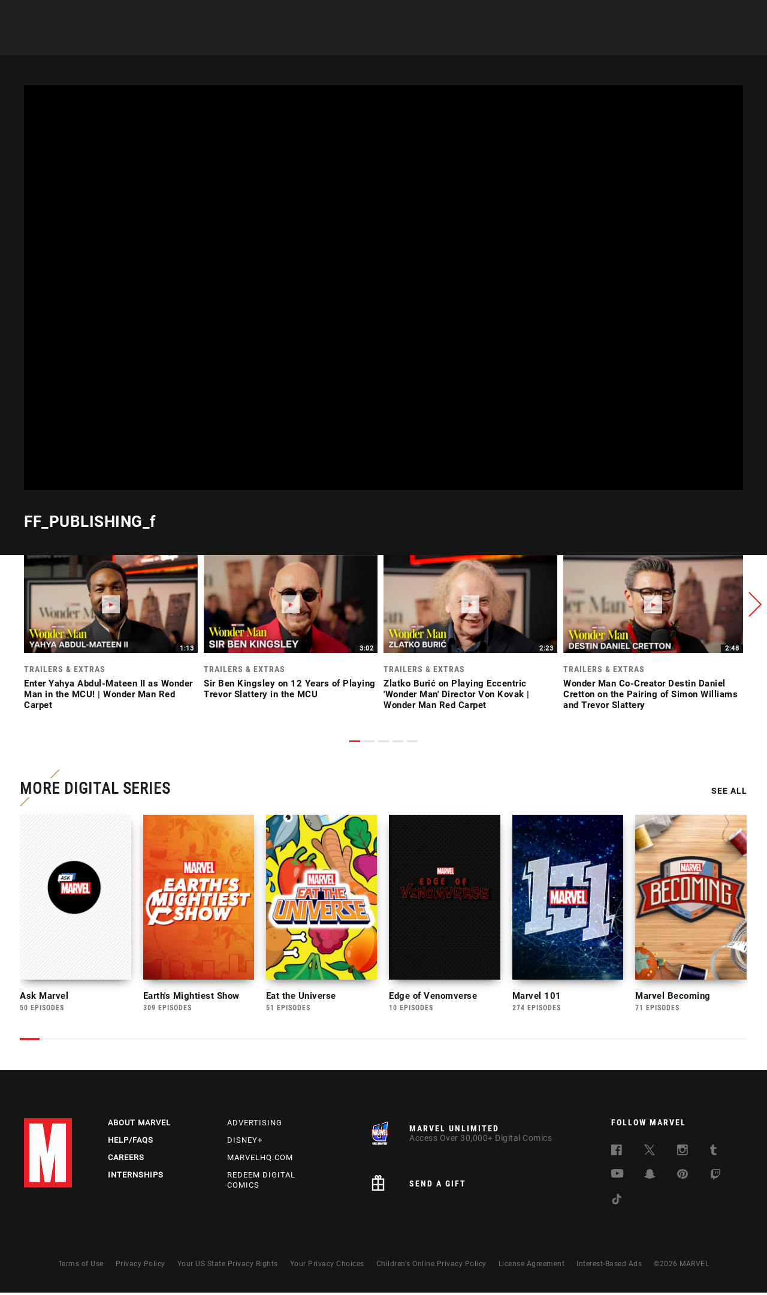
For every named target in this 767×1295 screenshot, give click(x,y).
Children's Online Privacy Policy (431, 1266)
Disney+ (244, 1142)
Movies (412, 42)
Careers (126, 1159)
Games (366, 42)
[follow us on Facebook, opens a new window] (616, 1154)
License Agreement (532, 1266)
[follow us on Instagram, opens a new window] (682, 1154)
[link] (111, 635)
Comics (250, 42)
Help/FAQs (130, 1142)
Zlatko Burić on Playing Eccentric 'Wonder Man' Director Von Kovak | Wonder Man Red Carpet (457, 694)
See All (725, 793)
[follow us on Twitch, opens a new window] (715, 1179)
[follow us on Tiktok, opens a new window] (616, 1203)
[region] (383, 287)
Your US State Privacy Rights (227, 1266)
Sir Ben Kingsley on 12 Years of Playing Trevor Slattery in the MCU (290, 689)
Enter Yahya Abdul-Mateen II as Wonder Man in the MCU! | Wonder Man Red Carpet (108, 694)
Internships (136, 1177)
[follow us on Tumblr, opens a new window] (713, 1154)
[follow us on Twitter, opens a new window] (649, 1154)
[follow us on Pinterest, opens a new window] (682, 1177)
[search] (727, 15)
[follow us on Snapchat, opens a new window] (650, 1178)
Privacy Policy (140, 1266)
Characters (308, 42)
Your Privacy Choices (327, 1266)
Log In (68, 15)
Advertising (254, 1125)
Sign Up (107, 15)
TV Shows (465, 42)
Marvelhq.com (260, 1159)
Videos (517, 42)
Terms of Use (81, 1266)
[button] (752, 604)
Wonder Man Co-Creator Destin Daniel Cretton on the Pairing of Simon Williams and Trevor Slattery (650, 694)
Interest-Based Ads (609, 1266)
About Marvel (139, 1125)
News (205, 42)
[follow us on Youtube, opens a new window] (617, 1177)
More (561, 42)
